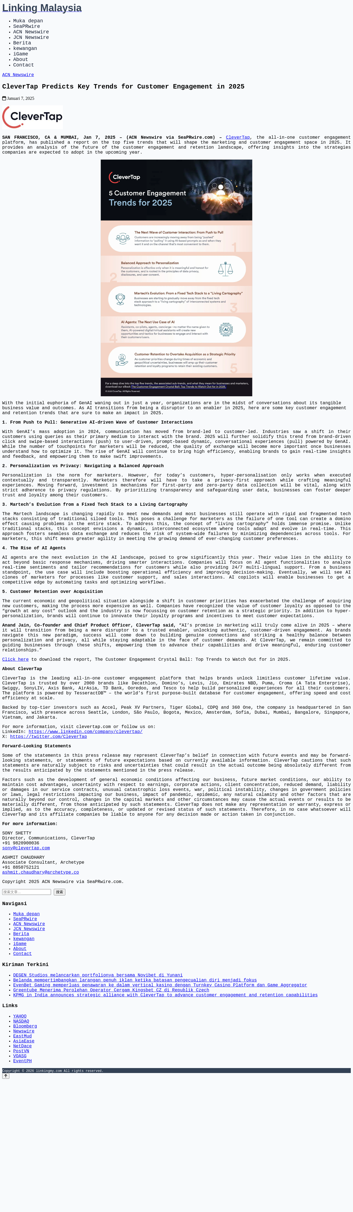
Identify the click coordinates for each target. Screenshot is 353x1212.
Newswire (23, 1155)
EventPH (22, 1192)
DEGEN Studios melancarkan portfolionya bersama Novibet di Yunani (98, 1090)
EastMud (22, 1161)
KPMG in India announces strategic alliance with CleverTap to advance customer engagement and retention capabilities (165, 1114)
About (20, 68)
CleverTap (238, 151)
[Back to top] (5, 1207)
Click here (15, 722)
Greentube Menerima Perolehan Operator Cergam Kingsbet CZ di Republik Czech (111, 1108)
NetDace (22, 1173)
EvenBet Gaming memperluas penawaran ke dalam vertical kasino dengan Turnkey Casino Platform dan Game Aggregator (160, 1102)
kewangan (25, 54)
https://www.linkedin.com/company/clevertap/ (86, 807)
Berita (22, 48)
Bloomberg (25, 1149)
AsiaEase (23, 1167)
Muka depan (28, 21)
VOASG (19, 1185)
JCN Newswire (31, 41)
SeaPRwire (26, 28)
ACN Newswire (31, 34)
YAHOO (19, 1137)
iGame (20, 61)
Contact (23, 74)
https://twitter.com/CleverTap (48, 813)
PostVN (21, 1179)
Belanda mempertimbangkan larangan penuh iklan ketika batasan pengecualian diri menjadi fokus (135, 1096)
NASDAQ (21, 1143)
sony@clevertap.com (26, 944)
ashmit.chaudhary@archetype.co (40, 973)
